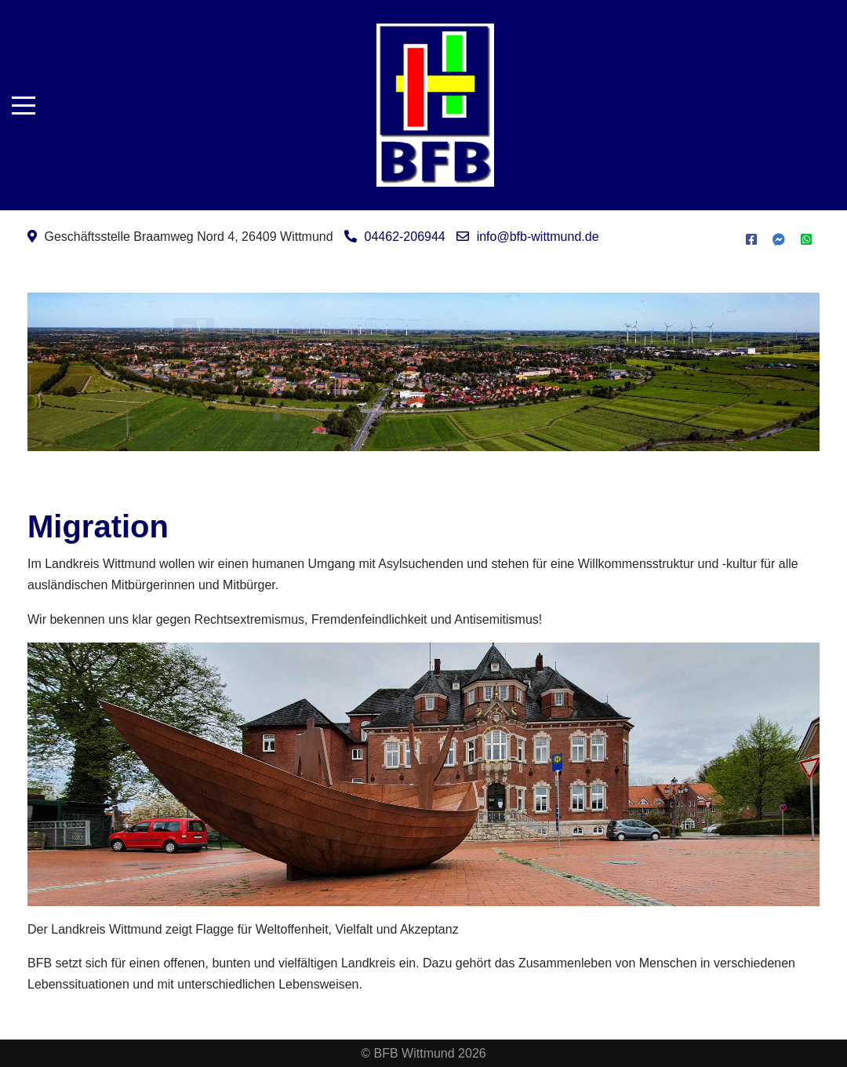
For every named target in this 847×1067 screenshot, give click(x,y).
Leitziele (487, 407)
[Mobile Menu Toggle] (23, 105)
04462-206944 (405, 236)
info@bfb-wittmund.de (538, 236)
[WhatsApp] (806, 239)
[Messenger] (778, 239)
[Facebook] (751, 239)
